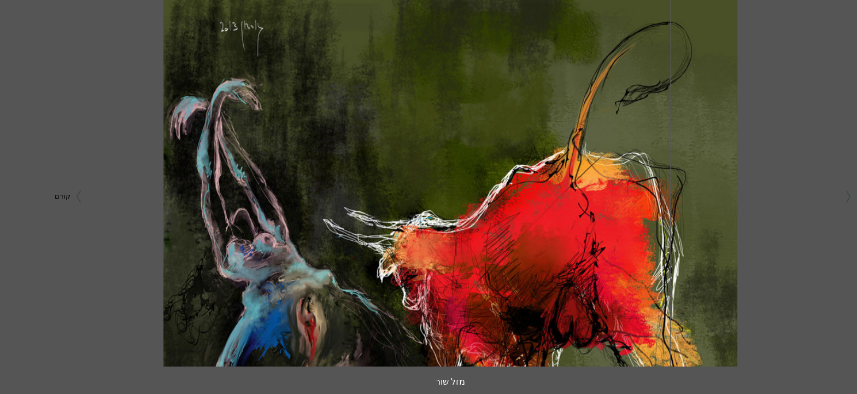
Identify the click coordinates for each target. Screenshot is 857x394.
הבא (834, 196)
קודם (48, 196)
